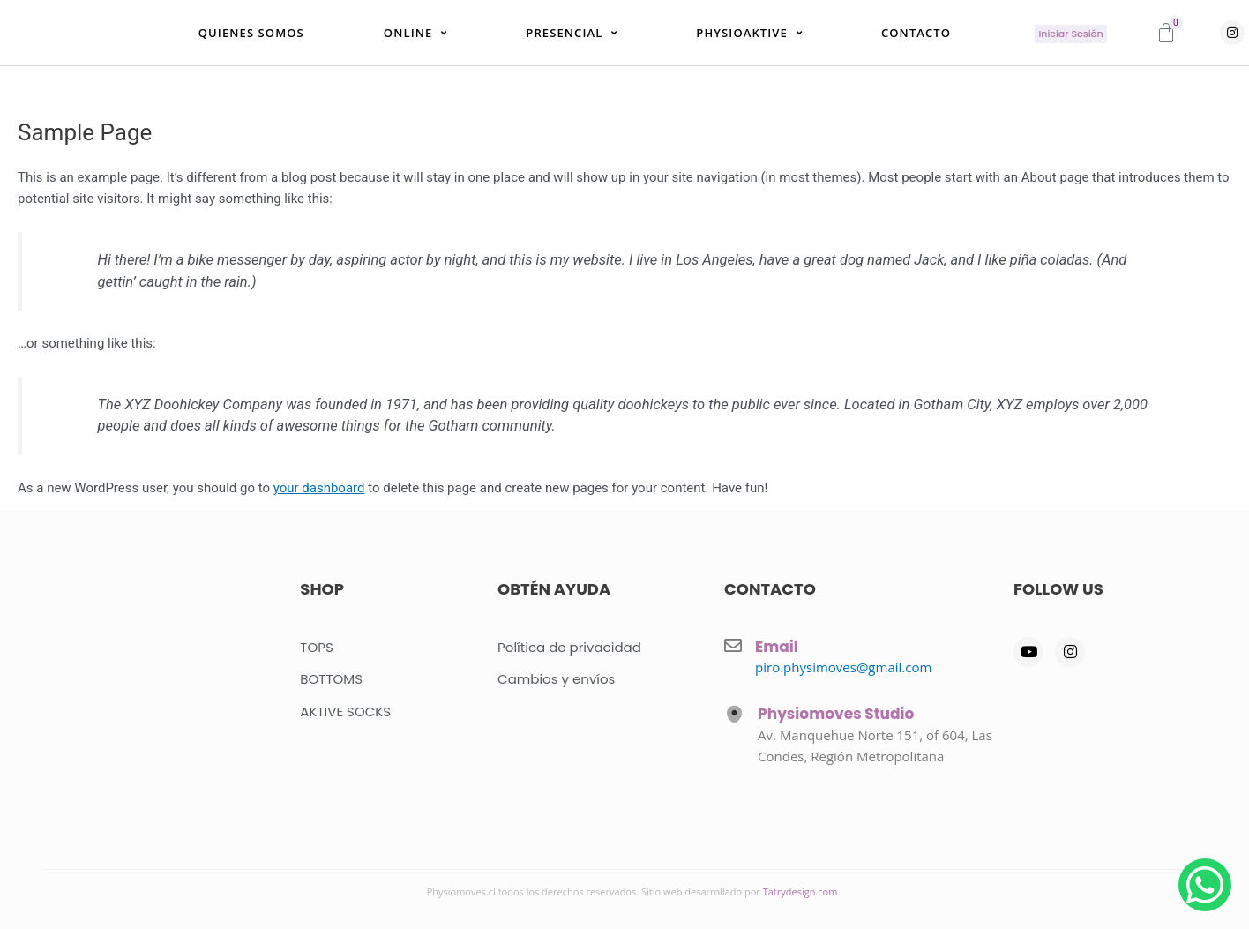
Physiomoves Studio (836, 714)
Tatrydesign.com (800, 891)
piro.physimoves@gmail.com (843, 667)
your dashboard (319, 499)
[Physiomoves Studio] (734, 715)
